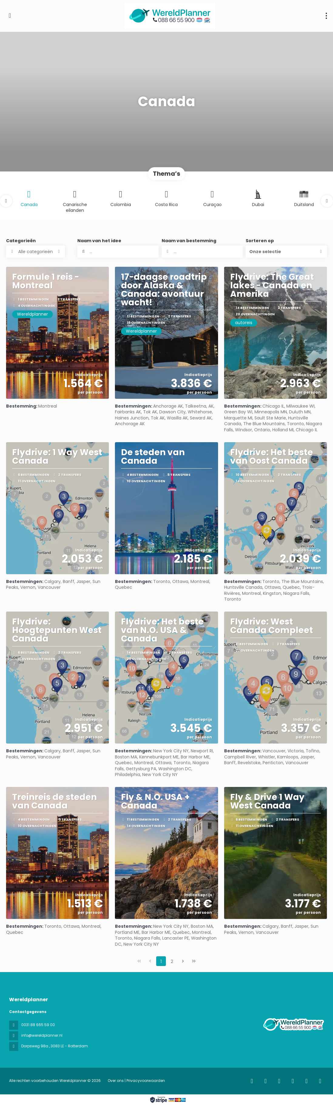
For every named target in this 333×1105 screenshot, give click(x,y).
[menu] (326, 16)
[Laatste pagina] (194, 961)
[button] (6, 201)
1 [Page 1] (161, 961)
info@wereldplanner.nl (41, 1035)
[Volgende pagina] (183, 961)
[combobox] (202, 252)
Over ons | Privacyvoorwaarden (136, 1080)
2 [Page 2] (172, 961)
